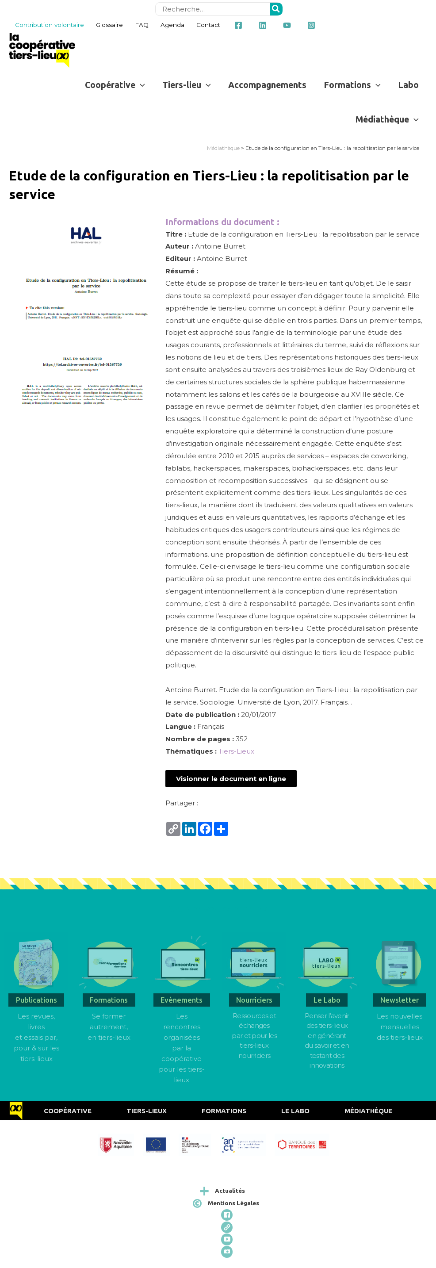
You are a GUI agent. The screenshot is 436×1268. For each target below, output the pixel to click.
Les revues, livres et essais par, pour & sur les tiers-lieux (36, 1037)
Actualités (230, 1190)
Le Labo (295, 1111)
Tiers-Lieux (236, 751)
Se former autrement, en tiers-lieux (109, 1027)
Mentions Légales (233, 1203)
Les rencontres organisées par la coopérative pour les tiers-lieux (182, 1048)
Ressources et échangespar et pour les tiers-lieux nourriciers (254, 1035)
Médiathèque (223, 148)
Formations (224, 1111)
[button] (231, 778)
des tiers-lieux (400, 1037)
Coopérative (68, 1111)
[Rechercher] (276, 9)
